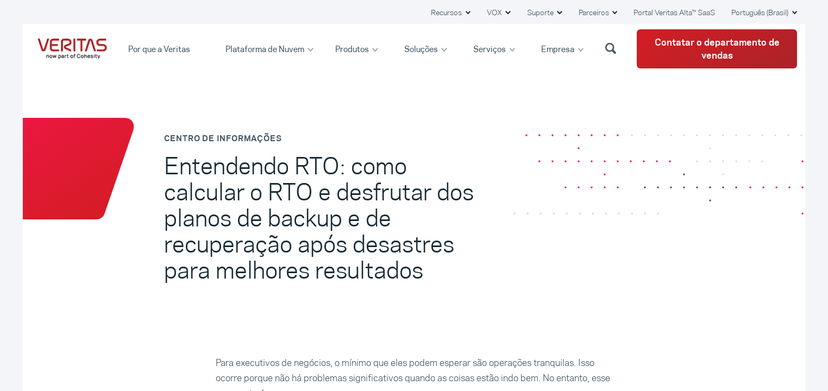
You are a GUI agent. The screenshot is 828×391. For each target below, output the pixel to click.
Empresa (558, 48)
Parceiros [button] (595, 12)
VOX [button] (495, 12)
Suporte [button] (541, 12)
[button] (612, 47)
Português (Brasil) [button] (760, 12)
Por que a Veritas (160, 48)
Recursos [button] (447, 12)
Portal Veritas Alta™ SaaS (674, 12)
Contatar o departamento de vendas (717, 49)
